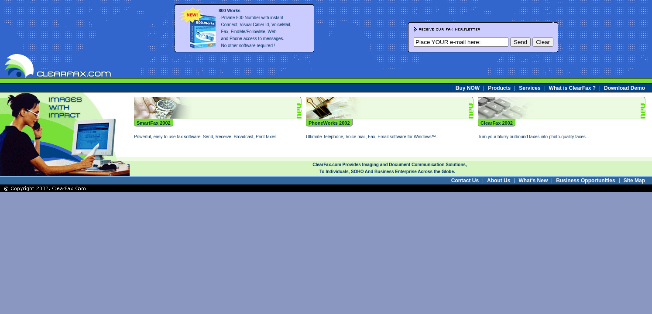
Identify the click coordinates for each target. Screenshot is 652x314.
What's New (533, 180)
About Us (498, 180)
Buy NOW (468, 88)
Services (529, 88)
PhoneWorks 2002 (329, 123)
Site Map (634, 180)
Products (499, 88)
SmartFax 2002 (154, 123)
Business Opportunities (585, 180)
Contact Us (465, 180)
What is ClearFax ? (572, 88)
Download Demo (624, 88)
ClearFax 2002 (496, 123)
